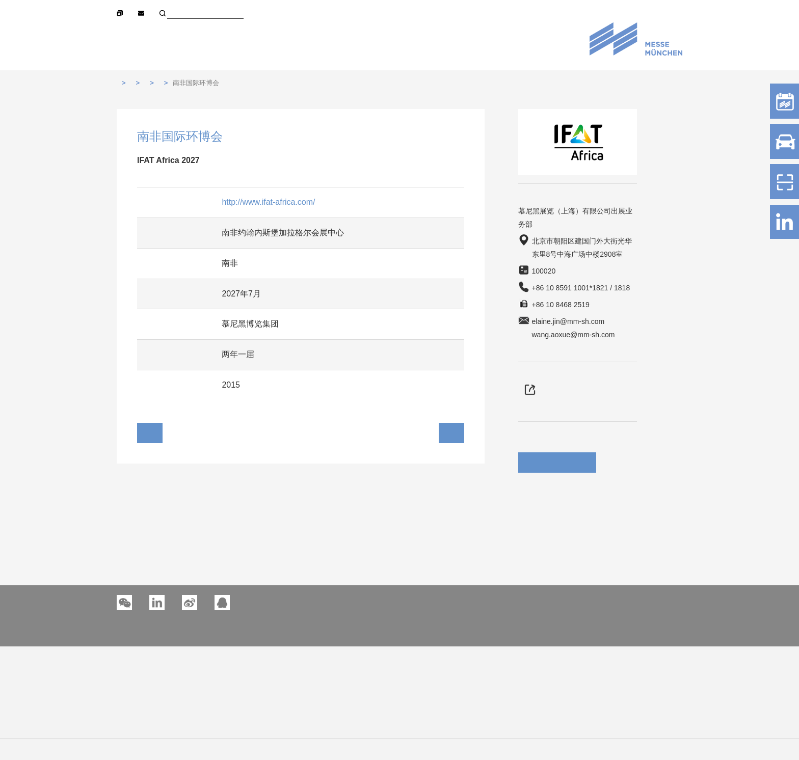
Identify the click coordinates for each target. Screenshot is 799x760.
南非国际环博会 (196, 83)
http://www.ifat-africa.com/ (268, 202)
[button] (157, 602)
